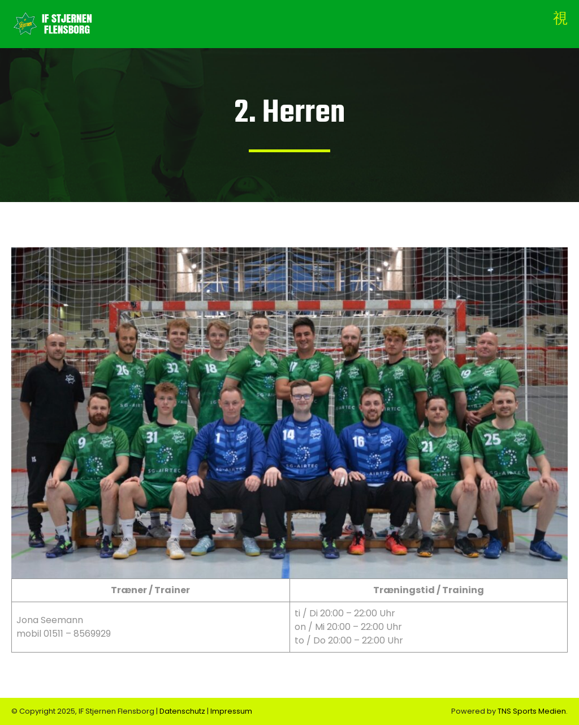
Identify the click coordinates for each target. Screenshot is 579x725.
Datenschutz (183, 711)
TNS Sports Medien (532, 711)
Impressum (231, 711)
